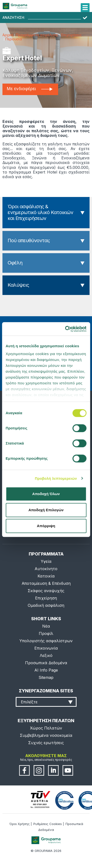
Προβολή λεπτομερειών (56, 478)
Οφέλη (15, 263)
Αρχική (7, 35)
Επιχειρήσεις (71, 35)
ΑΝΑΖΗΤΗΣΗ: (13, 17)
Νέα (46, 626)
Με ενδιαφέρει (30, 88)
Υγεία (46, 561)
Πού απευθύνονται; (29, 240)
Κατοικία (46, 576)
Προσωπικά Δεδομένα (46, 662)
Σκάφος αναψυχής (46, 590)
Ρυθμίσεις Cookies (47, 824)
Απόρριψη (46, 526)
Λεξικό (46, 655)
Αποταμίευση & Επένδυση (46, 583)
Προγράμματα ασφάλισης (37, 35)
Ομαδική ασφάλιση (46, 605)
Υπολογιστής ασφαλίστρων (46, 640)
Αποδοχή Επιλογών (46, 510)
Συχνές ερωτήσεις (46, 742)
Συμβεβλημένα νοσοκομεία (46, 735)
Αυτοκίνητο (46, 568)
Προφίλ (46, 633)
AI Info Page (46, 670)
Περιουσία (13, 39)
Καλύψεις (18, 285)
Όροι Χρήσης (19, 824)
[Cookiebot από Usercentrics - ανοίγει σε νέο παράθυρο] (65, 329)
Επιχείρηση (46, 598)
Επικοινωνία (46, 648)
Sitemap (46, 677)
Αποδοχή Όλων (46, 494)
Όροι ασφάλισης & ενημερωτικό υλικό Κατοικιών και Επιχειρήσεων (40, 212)
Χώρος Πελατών (46, 728)
